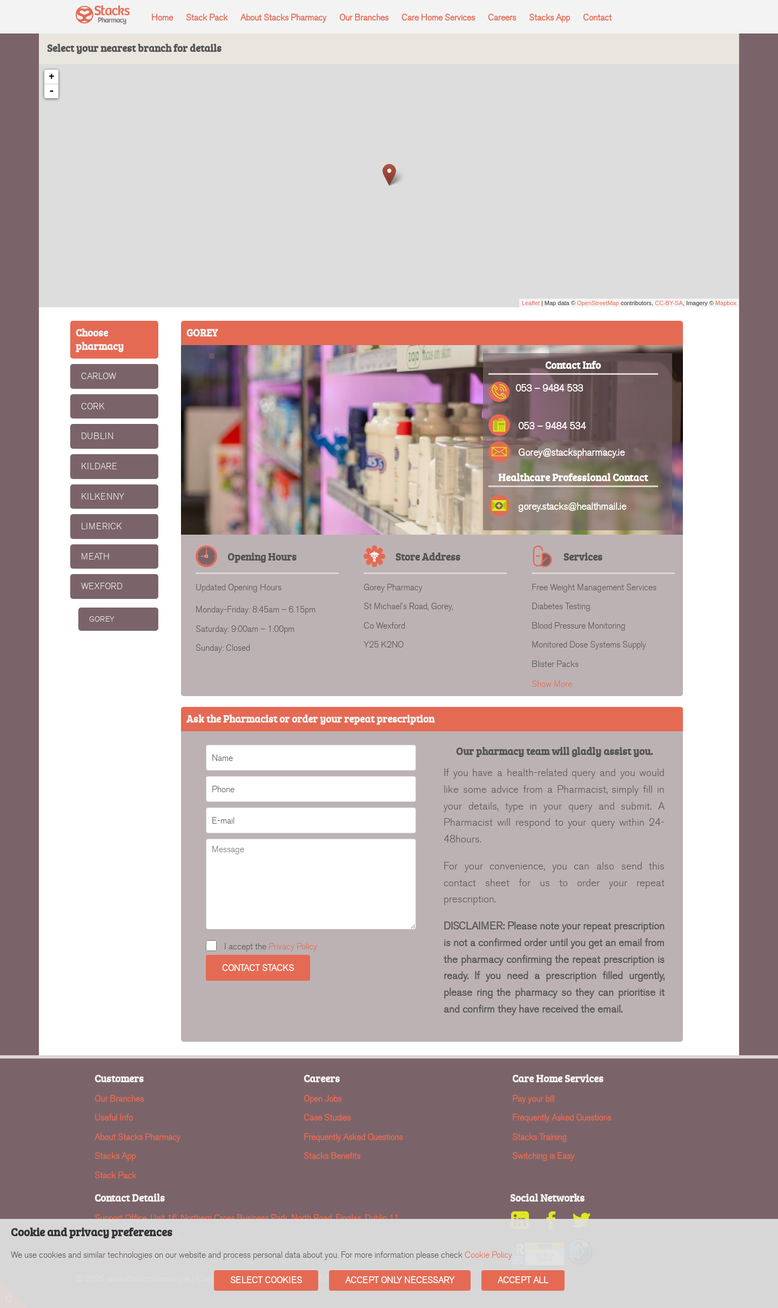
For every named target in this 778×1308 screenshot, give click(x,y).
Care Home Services (438, 17)
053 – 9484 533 (549, 388)
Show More (552, 684)
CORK (93, 406)
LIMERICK (101, 526)
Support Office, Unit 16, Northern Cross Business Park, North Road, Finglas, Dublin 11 (247, 1218)
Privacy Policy (293, 946)
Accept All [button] (523, 1280)
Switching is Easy (543, 1156)
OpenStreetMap (598, 303)
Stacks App (549, 17)
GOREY (102, 619)
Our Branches (363, 17)
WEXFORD (102, 586)
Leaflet (531, 303)
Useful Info (114, 1118)
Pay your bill (533, 1099)
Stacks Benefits (332, 1156)
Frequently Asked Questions (353, 1137)
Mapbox (725, 303)
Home (162, 17)
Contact (597, 17)
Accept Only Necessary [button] (399, 1280)
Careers (502, 17)
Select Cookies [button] (266, 1280)
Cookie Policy (488, 1255)
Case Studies (327, 1118)
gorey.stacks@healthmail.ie (572, 507)
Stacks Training (539, 1137)
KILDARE (99, 466)
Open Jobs (322, 1099)
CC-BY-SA (669, 303)
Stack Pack (206, 17)
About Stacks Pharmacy (283, 17)
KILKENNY (102, 496)
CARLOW (98, 376)
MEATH (95, 556)
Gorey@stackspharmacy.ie (571, 453)
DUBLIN (97, 436)
